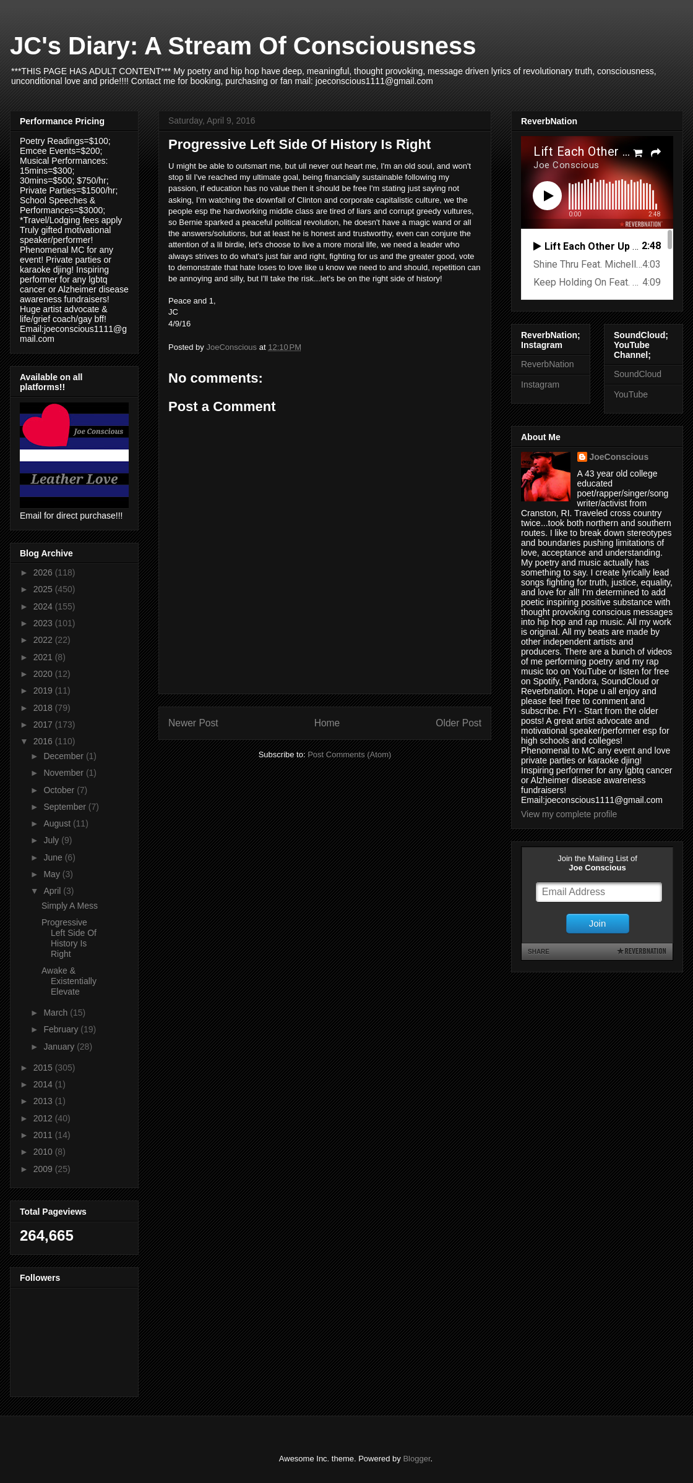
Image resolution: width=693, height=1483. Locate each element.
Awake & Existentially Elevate (69, 981)
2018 (44, 708)
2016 (44, 741)
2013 (44, 1101)
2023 (44, 623)
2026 (44, 572)
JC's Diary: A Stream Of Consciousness (243, 45)
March (56, 1013)
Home (327, 723)
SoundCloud (637, 374)
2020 (44, 674)
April (53, 891)
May (52, 874)
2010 (44, 1152)
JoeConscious (619, 457)
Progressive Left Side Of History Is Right (69, 937)
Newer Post (193, 723)
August (57, 823)
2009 (44, 1169)
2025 (44, 589)
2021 (44, 657)
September (65, 807)
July (52, 840)
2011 (44, 1135)
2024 (44, 606)
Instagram (540, 384)
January (60, 1047)
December (64, 756)
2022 (44, 640)
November (64, 773)
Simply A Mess (69, 906)
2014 (44, 1084)
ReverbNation (547, 364)
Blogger (416, 1458)
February (61, 1029)
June (53, 857)
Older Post (458, 723)
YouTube (631, 394)
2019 (44, 690)
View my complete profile (569, 814)
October (60, 790)
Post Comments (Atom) (349, 754)
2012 (44, 1118)
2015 (44, 1068)
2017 (44, 724)
